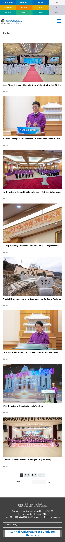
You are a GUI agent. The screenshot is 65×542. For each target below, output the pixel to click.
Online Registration (8, 7)
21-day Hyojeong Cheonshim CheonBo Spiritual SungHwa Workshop (33, 246)
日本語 (40, 13)
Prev (4, 533)
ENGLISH (8, 13)
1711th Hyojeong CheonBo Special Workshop (23, 406)
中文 (56, 13)
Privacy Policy (11, 525)
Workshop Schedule (24, 2)
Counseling (24, 7)
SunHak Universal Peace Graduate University (32, 533)
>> (43, 475)
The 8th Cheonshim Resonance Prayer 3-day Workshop (27, 460)
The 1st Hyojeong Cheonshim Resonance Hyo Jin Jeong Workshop (32, 299)
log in (57, 2)
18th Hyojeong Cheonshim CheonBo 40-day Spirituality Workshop (32, 192)
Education (40, 7)
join (57, 7)
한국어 (24, 13)
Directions (40, 2)
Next (61, 533)
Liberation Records (8, 2)
